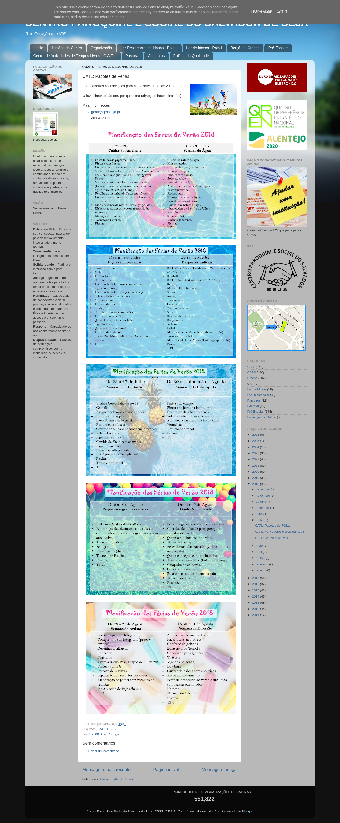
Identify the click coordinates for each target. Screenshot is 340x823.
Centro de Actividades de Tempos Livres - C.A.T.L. (75, 56)
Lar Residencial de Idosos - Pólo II (149, 48)
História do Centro (67, 48)
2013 (256, 602)
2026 (256, 434)
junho (260, 520)
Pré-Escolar (278, 48)
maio (260, 545)
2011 (256, 615)
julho (259, 514)
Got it (282, 12)
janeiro (261, 570)
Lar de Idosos (257, 389)
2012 (256, 609)
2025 (256, 441)
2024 (256, 447)
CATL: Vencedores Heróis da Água (279, 531)
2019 (256, 478)
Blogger (247, 811)
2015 (256, 590)
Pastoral (132, 56)
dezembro (263, 489)
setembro (263, 507)
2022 (256, 459)
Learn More (261, 12)
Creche (252, 378)
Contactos (156, 56)
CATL (101, 729)
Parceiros (254, 400)
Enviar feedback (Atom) (116, 779)
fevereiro (262, 564)
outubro (262, 501)
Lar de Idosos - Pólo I (204, 48)
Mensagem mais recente (106, 769)
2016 (256, 584)
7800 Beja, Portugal (106, 734)
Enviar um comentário (103, 751)
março (261, 558)
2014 (256, 596)
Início (38, 48)
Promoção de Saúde (261, 417)
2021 (256, 465)
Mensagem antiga (219, 769)
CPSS (111, 729)
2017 (256, 578)
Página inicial (166, 769)
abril (259, 552)
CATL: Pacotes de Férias (272, 525)
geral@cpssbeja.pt (105, 112)
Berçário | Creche (245, 48)
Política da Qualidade (191, 56)
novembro (263, 495)
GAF (250, 383)
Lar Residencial (258, 395)
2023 (256, 453)
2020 (256, 471)
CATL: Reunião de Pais (271, 538)
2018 (256, 484)
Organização (101, 48)
